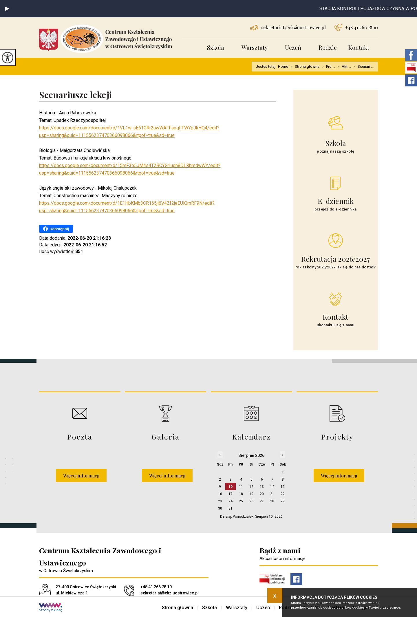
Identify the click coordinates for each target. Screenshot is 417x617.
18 (241, 494)
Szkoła (215, 47)
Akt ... (343, 67)
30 (220, 508)
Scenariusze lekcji (75, 95)
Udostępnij (56, 228)
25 (241, 501)
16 (220, 494)
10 (230, 487)
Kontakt (358, 47)
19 (251, 494)
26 (251, 501)
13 (262, 487)
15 (283, 487)
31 (230, 508)
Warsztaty (255, 47)
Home (283, 66)
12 (251, 487)
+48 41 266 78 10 (356, 27)
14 (272, 487)
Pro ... (327, 67)
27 (262, 501)
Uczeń (293, 47)
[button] (7, 8)
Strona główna (303, 67)
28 (272, 501)
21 (272, 494)
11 (241, 487)
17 (230, 494)
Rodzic (328, 47)
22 (283, 494)
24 (230, 501)
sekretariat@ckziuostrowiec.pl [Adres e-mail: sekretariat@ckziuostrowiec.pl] (169, 593)
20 (262, 494)
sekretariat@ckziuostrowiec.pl (288, 27)
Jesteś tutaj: (267, 66)
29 (283, 501)
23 (220, 501)
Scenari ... (362, 67)
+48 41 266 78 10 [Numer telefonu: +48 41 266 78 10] (156, 587)
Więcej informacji (81, 476)
